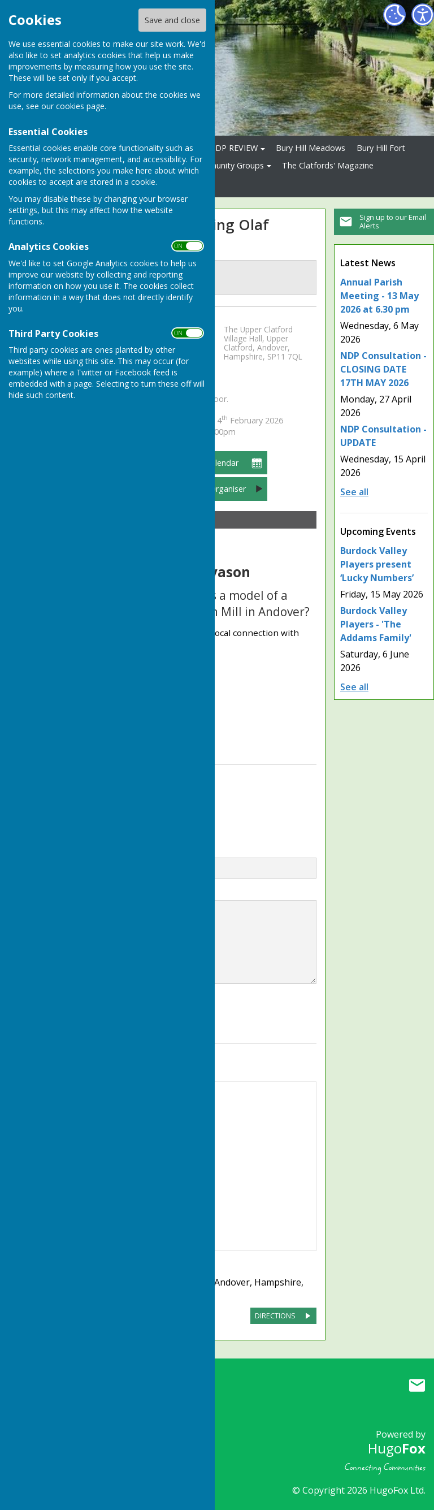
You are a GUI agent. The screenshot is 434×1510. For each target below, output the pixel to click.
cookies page (80, 106)
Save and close (172, 20)
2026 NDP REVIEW (223, 147)
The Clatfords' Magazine (328, 165)
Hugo (397, 1448)
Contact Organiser (211, 488)
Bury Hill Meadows (310, 147)
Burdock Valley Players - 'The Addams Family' (375, 624)
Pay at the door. (199, 399)
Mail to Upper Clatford (417, 1385)
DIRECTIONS (275, 1315)
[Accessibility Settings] (422, 14)
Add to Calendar (207, 462)
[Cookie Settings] (394, 14)
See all (354, 492)
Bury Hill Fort (381, 147)
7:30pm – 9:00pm (227, 426)
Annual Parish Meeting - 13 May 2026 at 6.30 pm (379, 295)
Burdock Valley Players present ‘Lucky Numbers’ (377, 564)
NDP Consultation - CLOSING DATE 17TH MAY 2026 (383, 369)
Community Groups (228, 165)
